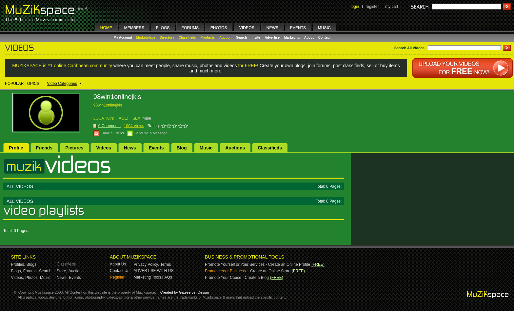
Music (206, 147)
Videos (103, 147)
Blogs (31, 264)
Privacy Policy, (146, 264)
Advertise (272, 37)
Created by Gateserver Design (184, 292)
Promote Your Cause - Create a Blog (237, 277)
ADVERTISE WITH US (154, 270)
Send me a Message (151, 133)
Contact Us (119, 270)
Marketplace (145, 37)
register (372, 6)
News (130, 147)
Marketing (292, 37)
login (355, 6)
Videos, (17, 277)
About (309, 37)
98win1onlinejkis (107, 105)
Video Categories (62, 83)
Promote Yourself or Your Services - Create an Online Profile (257, 264)
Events (156, 147)
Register (117, 277)
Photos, (32, 277)
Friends (44, 147)
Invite (255, 37)
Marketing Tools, (148, 277)
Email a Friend (112, 133)
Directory (167, 37)
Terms (165, 264)
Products (208, 37)
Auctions (235, 147)
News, (62, 277)
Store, (62, 271)
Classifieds (187, 37)
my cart (391, 6)
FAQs (167, 277)
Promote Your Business (225, 271)
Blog (182, 147)
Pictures (74, 147)
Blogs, (16, 271)
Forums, (30, 271)
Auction (225, 37)
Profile (16, 147)
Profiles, (18, 264)
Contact (324, 37)
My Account (123, 37)
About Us (118, 264)
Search (241, 37)
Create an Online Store (270, 271)
